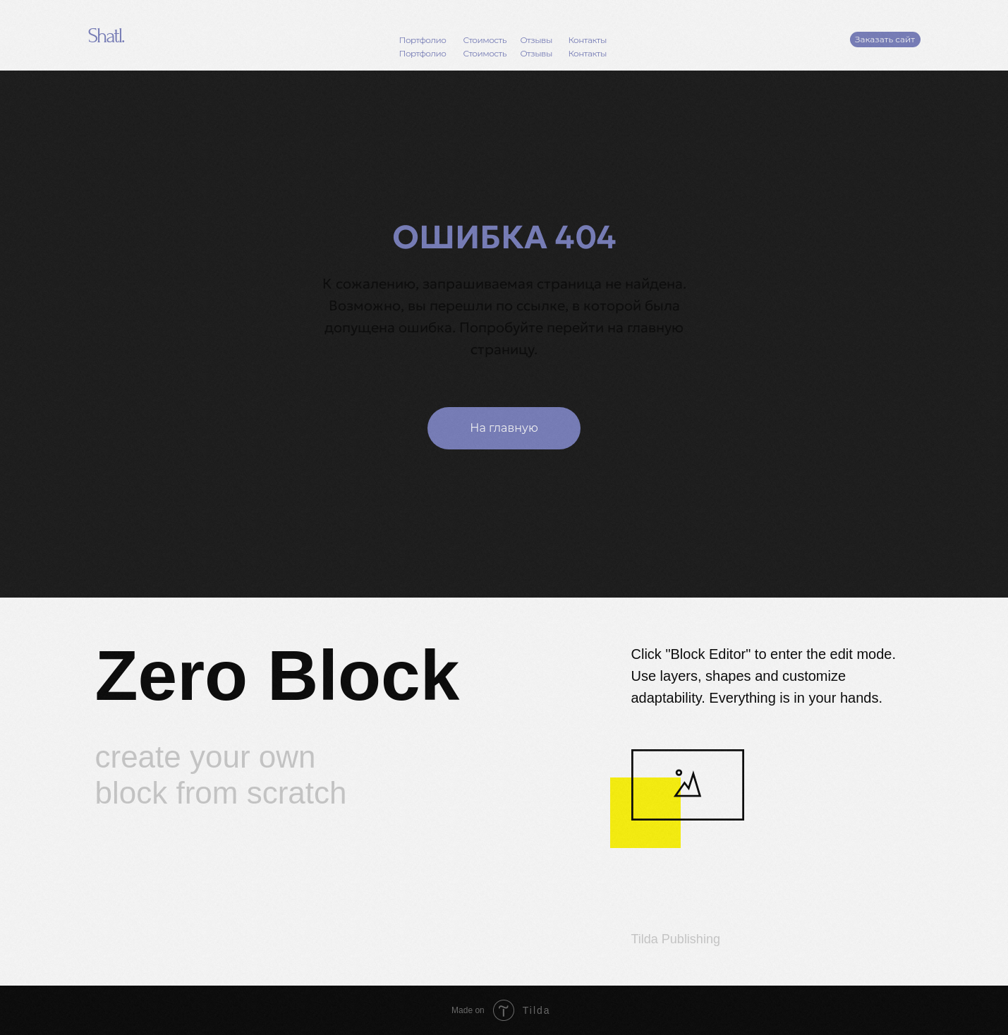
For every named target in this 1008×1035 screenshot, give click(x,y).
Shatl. (106, 35)
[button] (885, 39)
